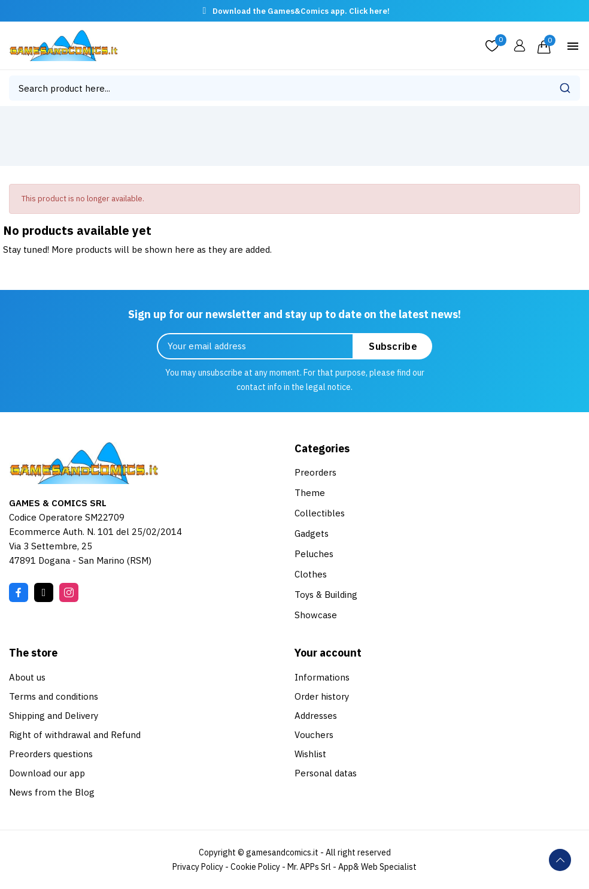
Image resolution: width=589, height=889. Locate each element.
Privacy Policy (197, 866)
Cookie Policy (255, 866)
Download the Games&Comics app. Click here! (301, 11)
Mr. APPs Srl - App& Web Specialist (352, 866)
